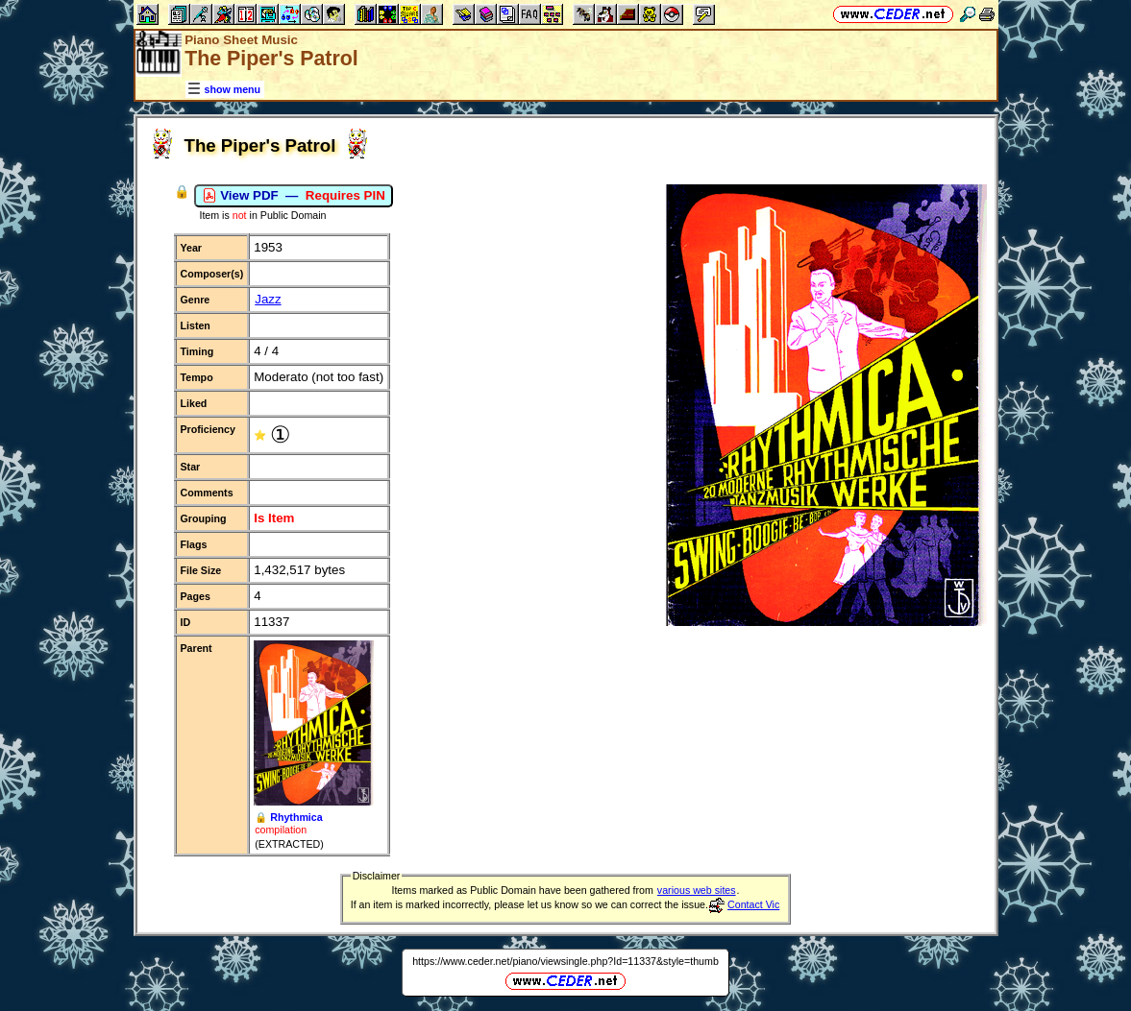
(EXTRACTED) (289, 844)
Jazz (268, 299)
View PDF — (293, 196)
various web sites (696, 890)
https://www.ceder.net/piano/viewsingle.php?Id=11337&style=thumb (565, 961)
